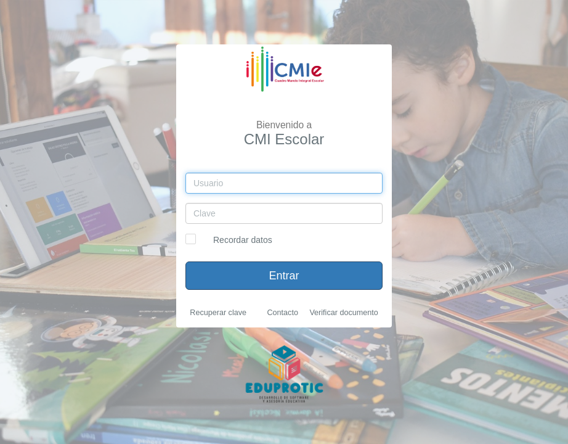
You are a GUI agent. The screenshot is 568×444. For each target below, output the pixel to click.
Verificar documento (343, 312)
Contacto (282, 312)
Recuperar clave (218, 312)
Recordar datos (242, 240)
